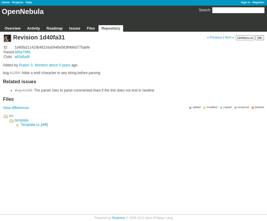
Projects (17, 2)
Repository (110, 28)
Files (91, 28)
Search (204, 10)
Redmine (118, 218)
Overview (12, 28)
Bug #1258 (23, 90)
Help (29, 2)
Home (6, 2)
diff (44, 125)
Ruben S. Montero (33, 65)
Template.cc (30, 125)
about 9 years (60, 65)
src (11, 116)
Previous (216, 37)
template (21, 120)
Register (258, 2)
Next (228, 37)
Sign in (245, 2)
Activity (33, 28)
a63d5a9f (22, 57)
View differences (16, 108)
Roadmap (55, 28)
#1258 (15, 73)
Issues (74, 28)
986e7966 (22, 52)
